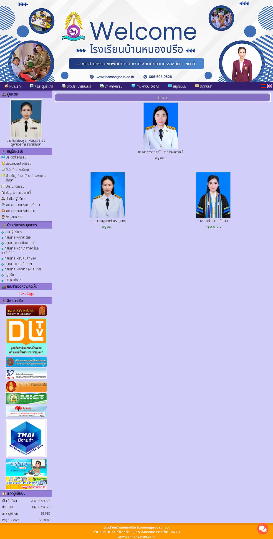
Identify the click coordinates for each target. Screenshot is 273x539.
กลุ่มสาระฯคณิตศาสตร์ (18, 242)
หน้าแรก (13, 86)
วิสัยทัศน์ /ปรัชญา (18, 169)
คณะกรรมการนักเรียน (20, 211)
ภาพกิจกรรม (111, 86)
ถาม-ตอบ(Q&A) (145, 86)
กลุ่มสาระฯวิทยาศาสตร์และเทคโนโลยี (20, 250)
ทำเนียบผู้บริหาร (16, 198)
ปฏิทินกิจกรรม (15, 186)
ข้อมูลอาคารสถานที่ (18, 192)
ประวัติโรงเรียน (16, 157)
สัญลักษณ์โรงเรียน (18, 163)
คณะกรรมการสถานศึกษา (23, 205)
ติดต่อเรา (203, 86)
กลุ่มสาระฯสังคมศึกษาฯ (18, 258)
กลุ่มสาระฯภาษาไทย (16, 237)
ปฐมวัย (7, 274)
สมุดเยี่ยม (177, 86)
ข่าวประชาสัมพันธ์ (76, 86)
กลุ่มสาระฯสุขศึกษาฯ (16, 263)
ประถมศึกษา (11, 279)
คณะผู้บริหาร (41, 86)
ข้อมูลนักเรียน (14, 217)
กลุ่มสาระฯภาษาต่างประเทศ (21, 269)
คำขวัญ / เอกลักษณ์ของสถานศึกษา (26, 178)
